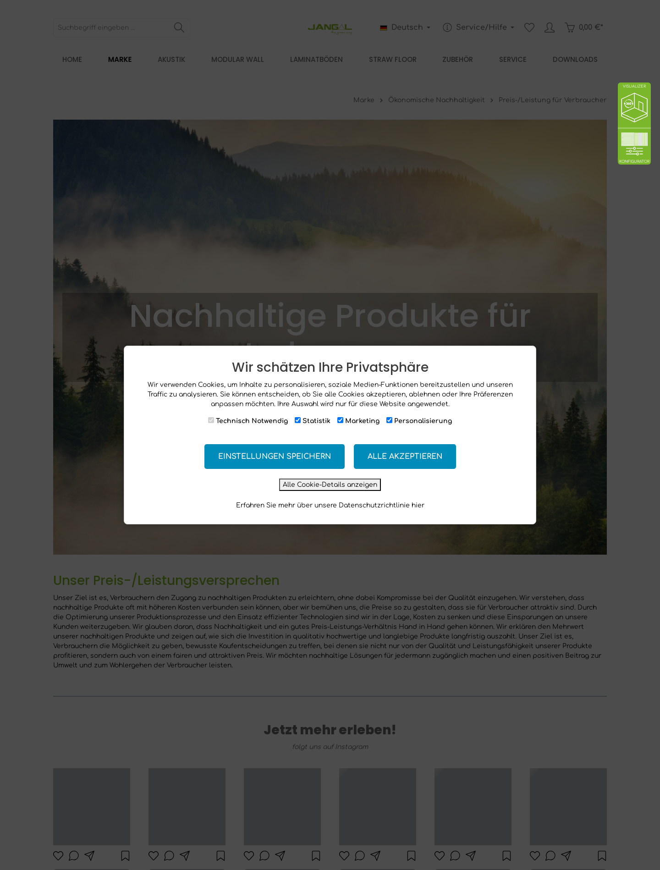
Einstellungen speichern (274, 456)
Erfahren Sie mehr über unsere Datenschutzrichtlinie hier (330, 505)
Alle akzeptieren (405, 456)
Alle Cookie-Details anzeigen (330, 484)
